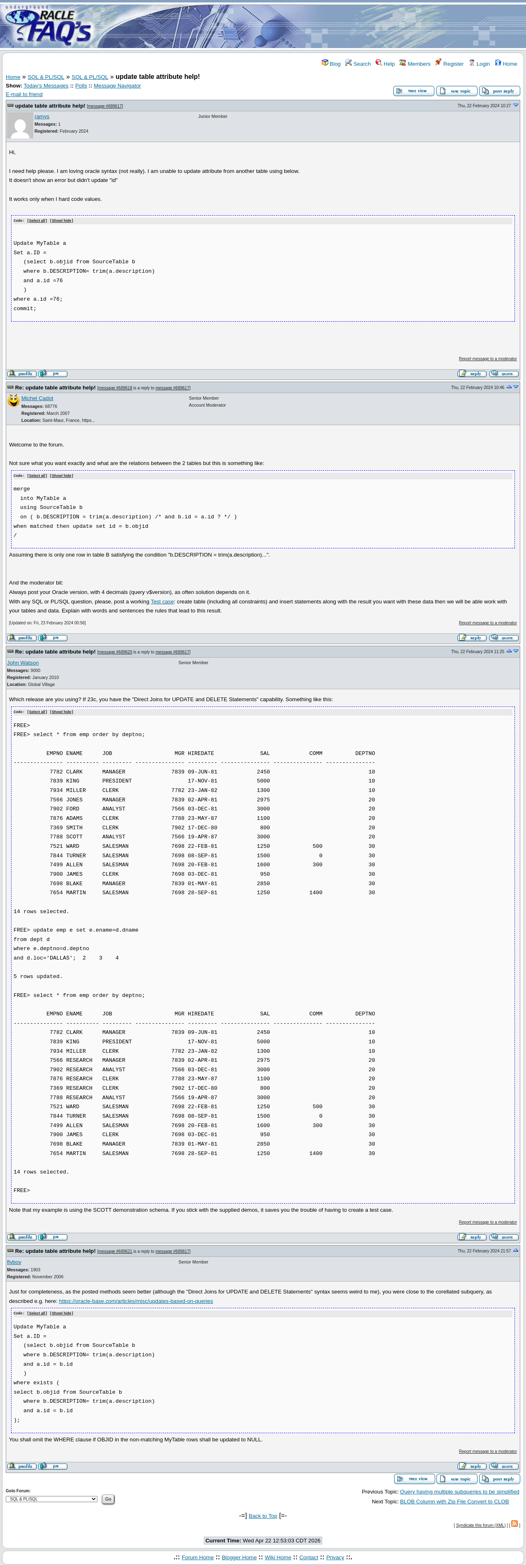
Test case (162, 601)
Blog (331, 64)
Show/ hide (62, 221)
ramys (42, 116)
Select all (37, 221)
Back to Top (263, 1514)
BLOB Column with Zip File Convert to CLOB (454, 1500)
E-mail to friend (24, 94)
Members (414, 64)
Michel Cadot (37, 398)
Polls (81, 86)
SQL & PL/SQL (46, 77)
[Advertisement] (311, 25)
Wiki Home (278, 1556)
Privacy (335, 1556)
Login (479, 64)
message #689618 (115, 387)
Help (385, 64)
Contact (308, 1556)
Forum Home (198, 1556)
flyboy (14, 1261)
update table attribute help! (50, 106)
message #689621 (115, 1250)
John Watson (23, 662)
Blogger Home (239, 1556)
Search (358, 64)
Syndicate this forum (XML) (481, 1523)
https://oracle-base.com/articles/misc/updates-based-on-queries (136, 1300)
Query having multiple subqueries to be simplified (459, 1490)
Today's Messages (45, 86)
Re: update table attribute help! (55, 387)
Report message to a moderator (488, 358)
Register (449, 64)
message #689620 (115, 651)
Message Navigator (117, 86)
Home (506, 64)
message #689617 (105, 106)
